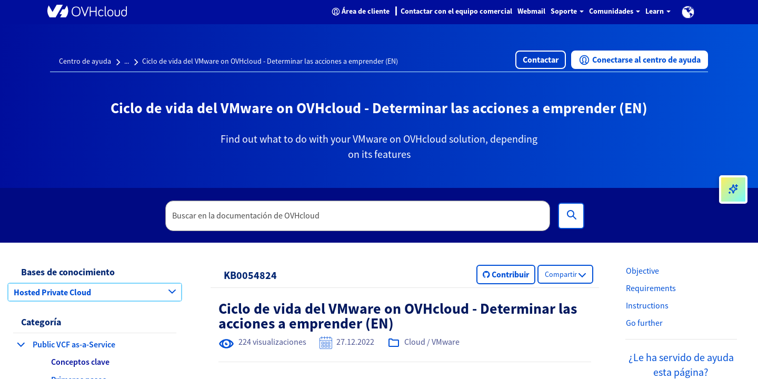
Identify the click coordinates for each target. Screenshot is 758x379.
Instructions (647, 305)
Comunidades (614, 11)
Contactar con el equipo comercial (456, 11)
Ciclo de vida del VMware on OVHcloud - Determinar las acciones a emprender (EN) (270, 61)
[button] (688, 12)
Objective (642, 270)
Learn (658, 11)
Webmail (531, 11)
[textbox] (358, 216)
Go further (644, 322)
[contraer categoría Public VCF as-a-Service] (21, 344)
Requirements (651, 288)
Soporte (567, 11)
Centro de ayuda (85, 61)
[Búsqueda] (571, 216)
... (126, 61)
